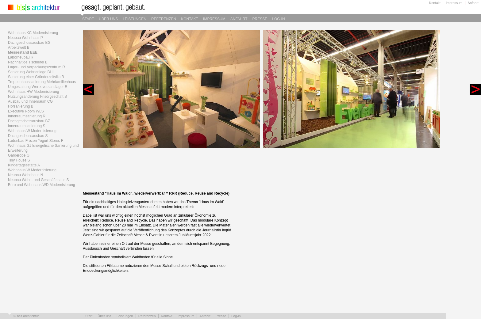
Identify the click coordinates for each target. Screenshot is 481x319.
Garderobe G (18, 155)
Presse (259, 19)
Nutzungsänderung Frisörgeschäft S (37, 96)
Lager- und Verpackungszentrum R (36, 67)
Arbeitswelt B (18, 47)
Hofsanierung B (20, 106)
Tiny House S (19, 160)
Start (88, 19)
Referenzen (163, 19)
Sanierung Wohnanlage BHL (31, 72)
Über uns (108, 19)
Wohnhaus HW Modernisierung (33, 91)
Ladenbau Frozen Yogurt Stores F (35, 141)
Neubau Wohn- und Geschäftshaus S (38, 180)
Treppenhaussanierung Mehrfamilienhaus (42, 82)
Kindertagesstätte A (24, 165)
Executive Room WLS (26, 111)
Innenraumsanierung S (26, 126)
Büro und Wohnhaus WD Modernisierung (41, 185)
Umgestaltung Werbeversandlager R (37, 87)
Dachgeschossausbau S (28, 136)
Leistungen (134, 19)
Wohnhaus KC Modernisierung (33, 33)
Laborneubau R (20, 57)
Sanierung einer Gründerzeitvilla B (36, 77)
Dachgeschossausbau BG (29, 42)
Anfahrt (473, 3)
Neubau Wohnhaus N (25, 175)
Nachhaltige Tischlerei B (28, 62)
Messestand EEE (22, 52)
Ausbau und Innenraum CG (30, 101)
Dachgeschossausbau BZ (29, 121)
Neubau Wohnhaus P (25, 38)
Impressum (454, 3)
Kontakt (435, 3)
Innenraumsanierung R (26, 116)
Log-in (278, 19)
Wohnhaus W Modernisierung (32, 131)
